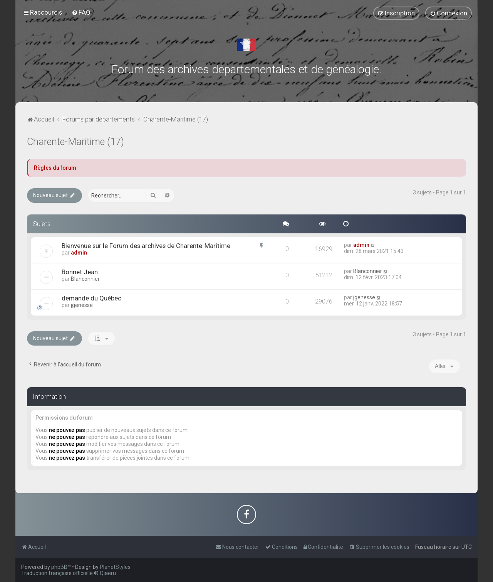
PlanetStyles (115, 567)
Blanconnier (85, 279)
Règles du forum (55, 168)
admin (79, 253)
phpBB (59, 567)
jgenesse (82, 305)
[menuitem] (81, 12)
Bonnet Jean (80, 272)
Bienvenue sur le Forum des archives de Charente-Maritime (146, 246)
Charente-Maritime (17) (75, 141)
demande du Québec (91, 298)
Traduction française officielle (57, 573)
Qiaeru (108, 573)
